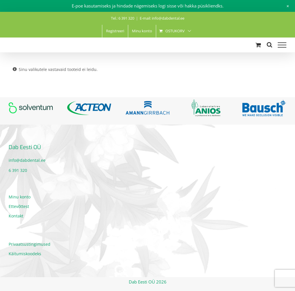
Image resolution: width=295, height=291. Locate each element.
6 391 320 (18, 170)
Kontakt (16, 216)
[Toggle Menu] (282, 45)
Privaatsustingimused (29, 244)
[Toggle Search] (269, 45)
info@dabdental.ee (27, 160)
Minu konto (20, 197)
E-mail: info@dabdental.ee (162, 18)
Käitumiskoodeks (25, 253)
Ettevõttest (19, 206)
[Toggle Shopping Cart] (258, 45)
